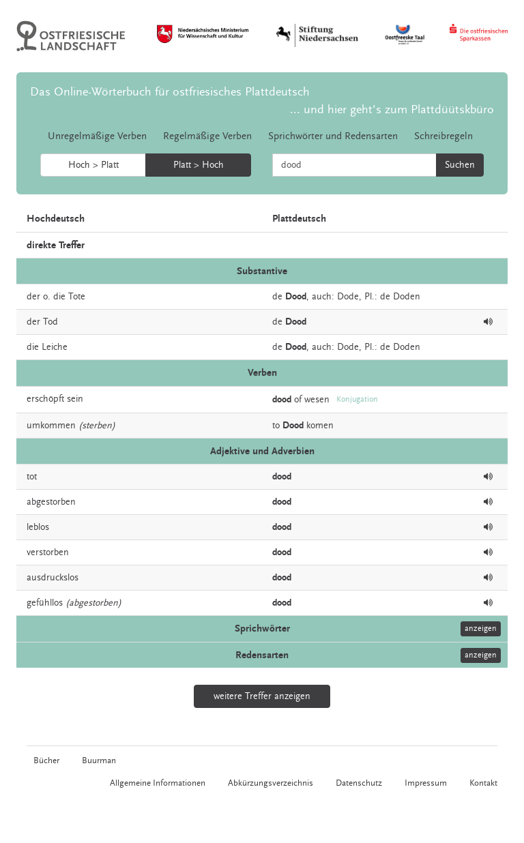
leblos (38, 527)
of (298, 399)
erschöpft (45, 399)
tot (32, 476)
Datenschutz (359, 783)
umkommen (51, 425)
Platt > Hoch (198, 165)
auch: (323, 296)
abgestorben (51, 502)
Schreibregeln (443, 136)
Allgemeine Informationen (157, 783)
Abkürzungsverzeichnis (270, 783)
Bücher (46, 760)
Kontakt (483, 783)
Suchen (460, 165)
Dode (348, 296)
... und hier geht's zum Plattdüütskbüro (392, 109)
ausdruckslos (52, 577)
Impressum (426, 783)
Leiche (55, 347)
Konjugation (357, 399)
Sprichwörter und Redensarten (333, 136)
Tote (76, 296)
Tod (50, 321)
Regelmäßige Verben (207, 136)
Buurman (99, 760)
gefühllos (45, 602)
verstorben (48, 552)
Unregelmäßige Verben (97, 136)
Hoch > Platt (93, 165)
